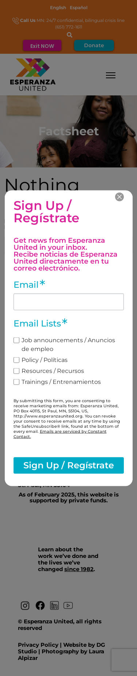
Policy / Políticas (45, 359)
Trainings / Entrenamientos (61, 381)
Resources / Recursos (53, 370)
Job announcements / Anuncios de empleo (68, 344)
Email (26, 284)
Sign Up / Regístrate (68, 465)
